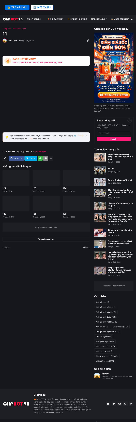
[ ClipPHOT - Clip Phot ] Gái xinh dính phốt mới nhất (120, 242)
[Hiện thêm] (51, 158)
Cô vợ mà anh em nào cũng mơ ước (120, 231)
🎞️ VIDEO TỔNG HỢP (120, 19)
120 (64, 214)
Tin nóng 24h (104, 351)
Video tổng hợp (105, 361)
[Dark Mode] (127, 19)
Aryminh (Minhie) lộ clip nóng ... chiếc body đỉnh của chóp (120, 156)
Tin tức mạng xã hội (107, 356)
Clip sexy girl (104, 336)
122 (4, 214)
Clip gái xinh (120, 327)
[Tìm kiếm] (131, 19)
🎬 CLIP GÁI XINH (34, 19)
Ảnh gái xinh (102, 302)
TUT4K (111, 169)
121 (34, 214)
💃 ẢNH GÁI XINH (54, 19)
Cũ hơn (85, 247)
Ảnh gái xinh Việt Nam (106, 322)
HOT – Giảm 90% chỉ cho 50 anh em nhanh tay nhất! (38, 62)
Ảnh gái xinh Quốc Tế (106, 317)
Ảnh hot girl (102, 327)
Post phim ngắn (19, 28)
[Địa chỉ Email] (114, 133)
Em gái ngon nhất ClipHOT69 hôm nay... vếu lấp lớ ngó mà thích (119, 270)
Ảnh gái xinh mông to (106, 307)
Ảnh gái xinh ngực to (106, 312)
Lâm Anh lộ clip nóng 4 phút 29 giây (120, 204)
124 (4, 188)
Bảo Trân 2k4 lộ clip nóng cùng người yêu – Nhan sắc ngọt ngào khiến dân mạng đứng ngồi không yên (120, 217)
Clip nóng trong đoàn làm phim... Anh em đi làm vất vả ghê (120, 192)
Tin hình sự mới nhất (105, 346)
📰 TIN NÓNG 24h (98, 19)
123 (34, 188)
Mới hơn (7, 247)
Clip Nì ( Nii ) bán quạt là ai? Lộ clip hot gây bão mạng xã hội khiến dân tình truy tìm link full (120, 255)
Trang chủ (7, 28)
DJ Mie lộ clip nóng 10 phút (120, 180)
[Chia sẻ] (87, 40)
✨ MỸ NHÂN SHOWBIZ (77, 19)
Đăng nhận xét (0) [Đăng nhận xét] (46, 239)
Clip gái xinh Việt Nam (107, 331)
